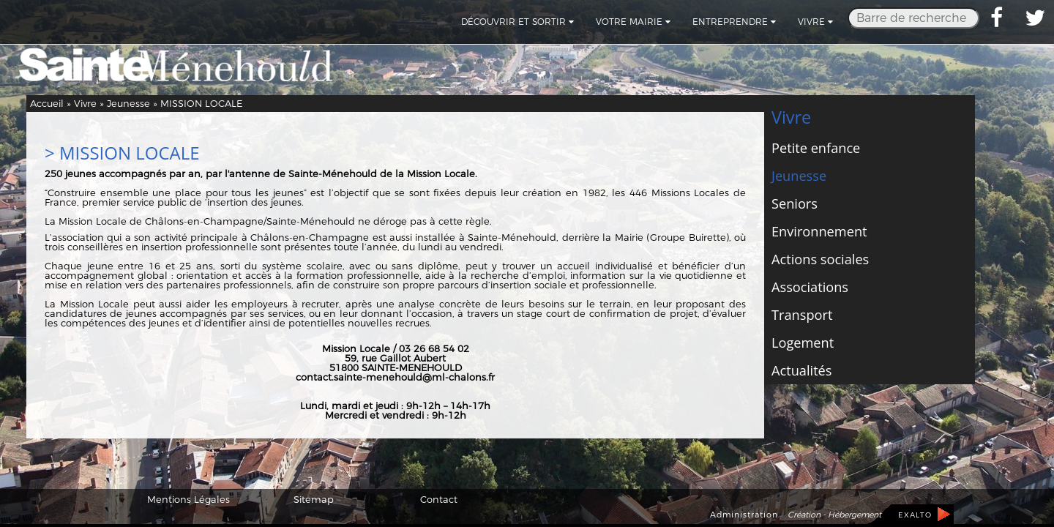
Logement (802, 342)
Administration (744, 514)
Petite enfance (815, 148)
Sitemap (314, 499)
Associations (809, 287)
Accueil (47, 103)
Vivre (85, 103)
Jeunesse (128, 103)
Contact (438, 499)
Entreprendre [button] (734, 21)
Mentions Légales (188, 499)
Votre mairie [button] (633, 21)
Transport (801, 315)
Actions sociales (820, 259)
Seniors (794, 203)
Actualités (801, 370)
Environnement (819, 231)
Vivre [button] (815, 21)
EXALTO (915, 515)
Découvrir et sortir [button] (517, 21)
